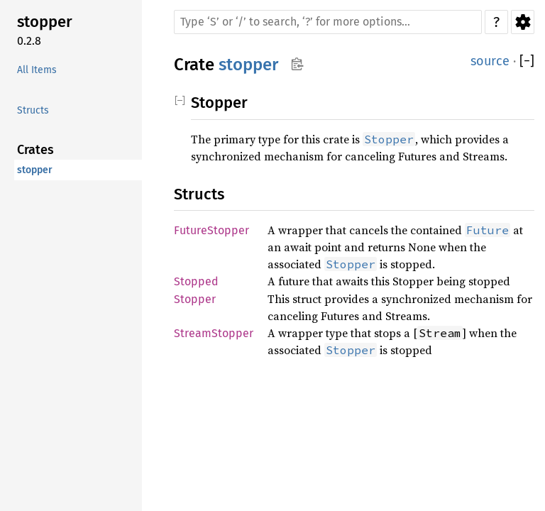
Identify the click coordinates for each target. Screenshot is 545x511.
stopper (44, 21)
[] (526, 61)
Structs (33, 110)
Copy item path (297, 64)
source (490, 61)
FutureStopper (211, 230)
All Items (37, 70)
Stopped (196, 281)
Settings (522, 22)
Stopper (195, 299)
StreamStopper (213, 333)
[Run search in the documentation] (328, 22)
